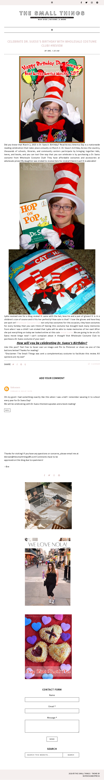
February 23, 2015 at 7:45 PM (21, 391)
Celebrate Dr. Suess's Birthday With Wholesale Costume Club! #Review (52, 43)
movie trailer (66, 332)
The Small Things (82, 773)
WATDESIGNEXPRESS (91, 776)
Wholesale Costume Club (28, 322)
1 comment (94, 364)
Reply (7, 410)
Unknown (15, 387)
